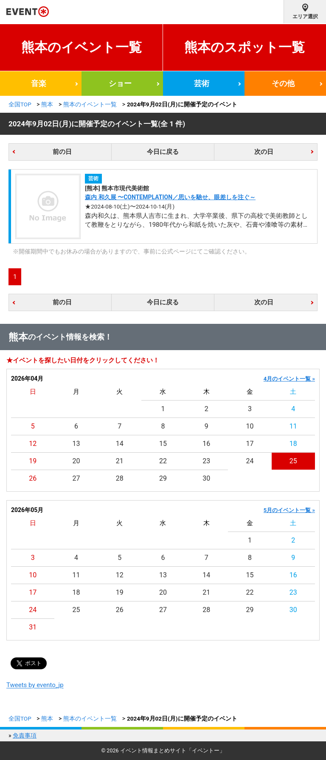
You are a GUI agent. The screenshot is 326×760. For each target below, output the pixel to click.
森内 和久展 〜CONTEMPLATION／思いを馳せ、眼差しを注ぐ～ (170, 197)
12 (33, 444)
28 (120, 478)
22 (163, 461)
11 (293, 426)
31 (33, 627)
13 (76, 444)
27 (76, 478)
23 (206, 461)
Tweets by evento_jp (35, 685)
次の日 (263, 152)
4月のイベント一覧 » (289, 378)
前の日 (62, 152)
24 (250, 461)
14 (120, 444)
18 (293, 444)
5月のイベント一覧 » (289, 510)
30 (206, 478)
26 (33, 478)
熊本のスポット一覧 (244, 47)
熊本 (47, 104)
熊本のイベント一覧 (81, 47)
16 (206, 444)
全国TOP (19, 104)
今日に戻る (163, 152)
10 (250, 426)
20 (76, 461)
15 (163, 444)
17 (250, 444)
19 (33, 461)
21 (120, 461)
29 (163, 478)
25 (293, 461)
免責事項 (25, 735)
